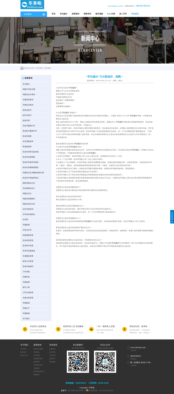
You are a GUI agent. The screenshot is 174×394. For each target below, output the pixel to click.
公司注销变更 (28, 292)
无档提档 (26, 282)
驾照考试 (87, 14)
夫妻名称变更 (28, 298)
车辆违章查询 (28, 100)
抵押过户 (52, 358)
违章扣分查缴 (38, 349)
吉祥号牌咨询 (28, 209)
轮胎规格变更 (28, 235)
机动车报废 (27, 136)
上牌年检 (52, 355)
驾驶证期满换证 (29, 199)
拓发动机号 (27, 110)
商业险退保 (27, 146)
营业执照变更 (28, 240)
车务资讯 (135, 14)
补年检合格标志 (29, 214)
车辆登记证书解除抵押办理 (33, 173)
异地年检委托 (28, 266)
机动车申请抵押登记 (31, 178)
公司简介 (23, 349)
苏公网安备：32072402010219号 (100, 390)
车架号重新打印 (29, 126)
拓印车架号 (27, 115)
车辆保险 (36, 368)
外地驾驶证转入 (29, 188)
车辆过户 (26, 308)
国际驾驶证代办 (29, 183)
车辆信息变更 (38, 358)
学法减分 (63, 14)
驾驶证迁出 (27, 193)
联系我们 (23, 352)
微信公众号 (24, 355)
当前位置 (25, 68)
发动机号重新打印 (30, 131)
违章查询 (75, 14)
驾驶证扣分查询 (29, 94)
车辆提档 (26, 225)
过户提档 (36, 355)
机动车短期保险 (29, 157)
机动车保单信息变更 (31, 152)
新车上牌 (26, 287)
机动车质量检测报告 (31, 167)
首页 (53, 14)
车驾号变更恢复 (29, 251)
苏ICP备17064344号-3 (76, 390)
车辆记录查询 (28, 105)
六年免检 (26, 272)
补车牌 (25, 219)
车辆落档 (26, 303)
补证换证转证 (38, 365)
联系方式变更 (28, 261)
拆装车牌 (26, 120)
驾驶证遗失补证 (29, 204)
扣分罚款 (52, 352)
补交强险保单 (28, 141)
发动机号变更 (28, 246)
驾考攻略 (47, 68)
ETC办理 (111, 14)
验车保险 (99, 14)
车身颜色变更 (28, 256)
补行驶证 (26, 318)
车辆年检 (26, 277)
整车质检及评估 (38, 371)
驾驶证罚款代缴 (29, 89)
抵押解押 (36, 362)
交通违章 (52, 349)
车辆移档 (26, 313)
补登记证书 (27, 230)
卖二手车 (123, 14)
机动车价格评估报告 (31, 162)
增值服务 (36, 374)
